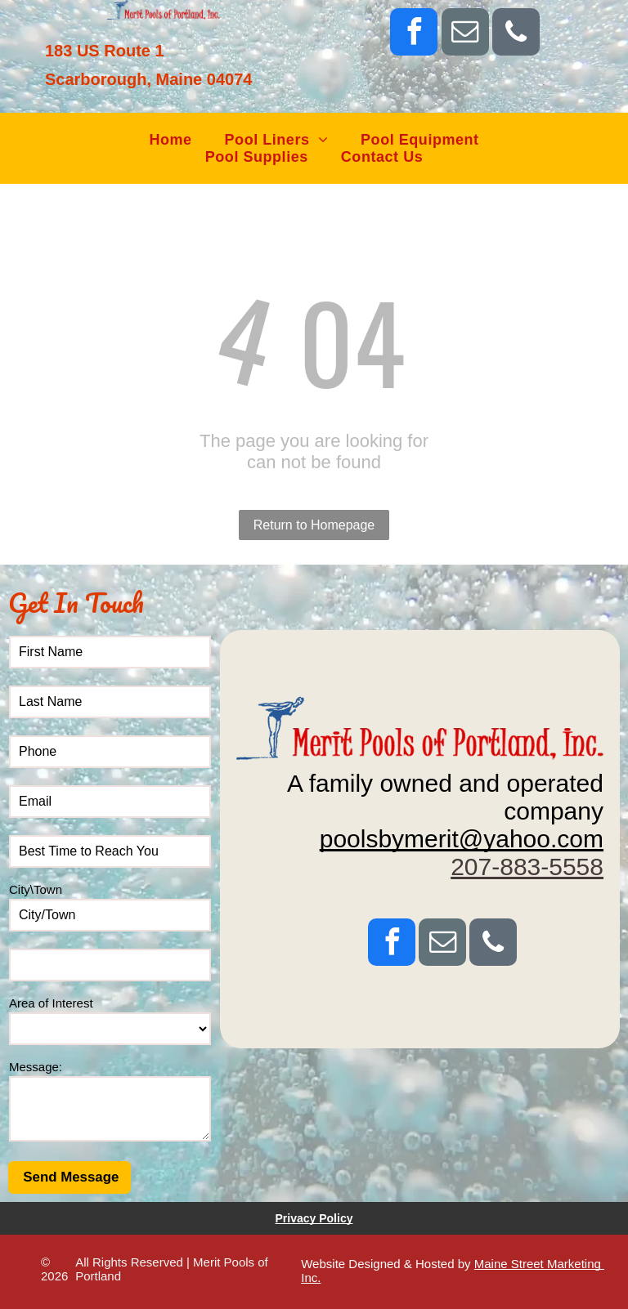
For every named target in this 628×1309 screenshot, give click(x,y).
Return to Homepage (314, 525)
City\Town (35, 889)
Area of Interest (51, 1003)
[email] (465, 34)
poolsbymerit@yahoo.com (461, 838)
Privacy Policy (314, 1218)
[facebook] (413, 34)
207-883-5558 (527, 866)
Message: (35, 1067)
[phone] (516, 34)
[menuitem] (170, 140)
